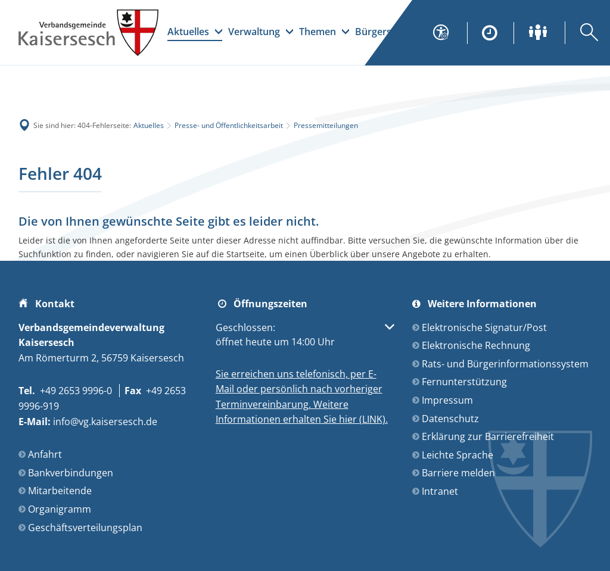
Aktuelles (148, 125)
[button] (305, 334)
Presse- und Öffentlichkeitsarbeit (229, 125)
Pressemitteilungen (326, 125)
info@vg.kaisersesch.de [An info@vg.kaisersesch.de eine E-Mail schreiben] (87, 421)
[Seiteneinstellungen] (448, 33)
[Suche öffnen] (581, 32)
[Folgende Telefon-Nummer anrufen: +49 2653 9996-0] (65, 390)
